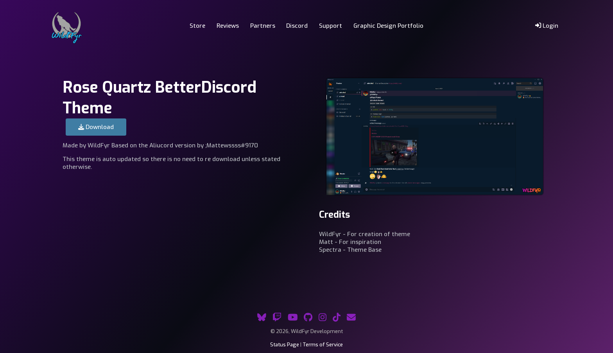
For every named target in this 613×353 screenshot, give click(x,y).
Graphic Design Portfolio (388, 26)
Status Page (284, 344)
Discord (297, 26)
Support (330, 26)
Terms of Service (323, 344)
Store (197, 26)
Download (96, 127)
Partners (262, 26)
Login (546, 26)
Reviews (228, 26)
